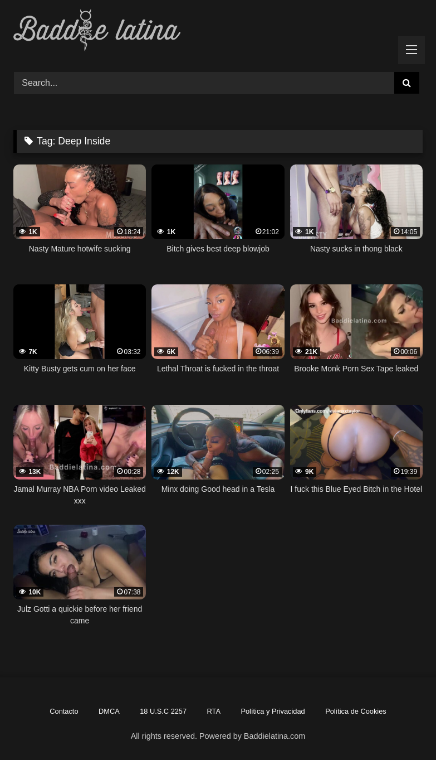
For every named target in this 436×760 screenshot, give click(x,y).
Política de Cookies (355, 711)
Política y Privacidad (273, 711)
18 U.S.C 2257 (163, 711)
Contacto (64, 711)
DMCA (109, 711)
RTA (214, 711)
